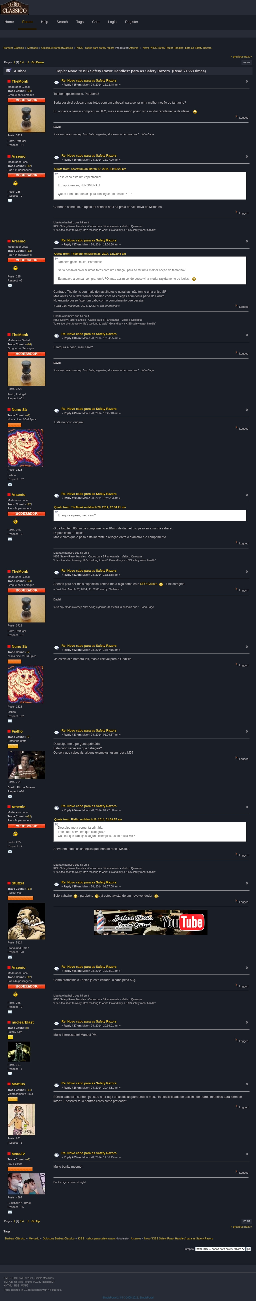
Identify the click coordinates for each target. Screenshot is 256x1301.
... (26, 62)
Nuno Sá (19, 409)
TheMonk (20, 81)
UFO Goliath (148, 584)
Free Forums (25, 1281)
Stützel (18, 883)
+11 (28, 1089)
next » (248, 56)
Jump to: (189, 1248)
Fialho (17, 731)
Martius (18, 1084)
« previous (237, 56)
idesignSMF (48, 1281)
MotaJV (18, 1154)
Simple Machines (44, 1278)
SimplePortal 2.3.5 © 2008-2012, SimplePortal (128, 1297)
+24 (28, 90)
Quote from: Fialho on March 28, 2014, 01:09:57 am (88, 819)
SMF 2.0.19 (10, 1278)
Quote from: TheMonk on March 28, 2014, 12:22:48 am (90, 253)
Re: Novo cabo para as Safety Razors (89, 80)
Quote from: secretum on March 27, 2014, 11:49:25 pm (90, 168)
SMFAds (8, 1281)
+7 (28, 415)
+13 (28, 888)
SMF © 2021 (26, 1278)
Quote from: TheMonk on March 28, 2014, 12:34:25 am (90, 507)
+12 (28, 165)
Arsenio (133, 47)
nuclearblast (23, 1022)
